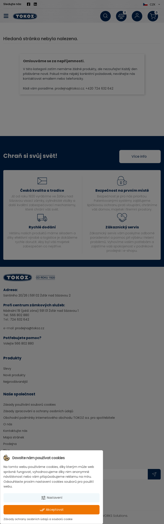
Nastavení (51, 497)
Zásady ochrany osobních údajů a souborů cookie (38, 519)
